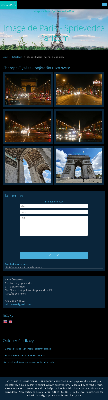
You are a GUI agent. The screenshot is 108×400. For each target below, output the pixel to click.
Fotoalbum (17, 57)
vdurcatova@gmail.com (18, 304)
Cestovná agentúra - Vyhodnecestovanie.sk (24, 355)
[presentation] (54, 243)
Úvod (5, 57)
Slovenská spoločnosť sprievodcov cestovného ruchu (29, 362)
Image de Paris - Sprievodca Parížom (54, 11)
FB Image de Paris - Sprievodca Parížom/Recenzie (27, 348)
